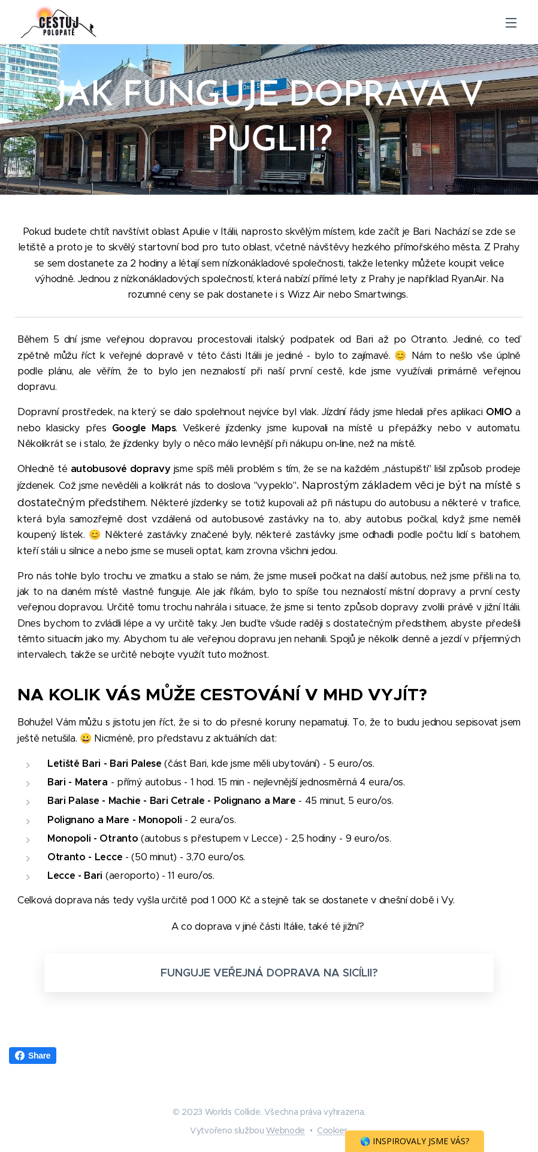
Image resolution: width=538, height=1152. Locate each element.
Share (32, 1055)
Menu (511, 22)
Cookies (332, 1130)
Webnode (285, 1130)
